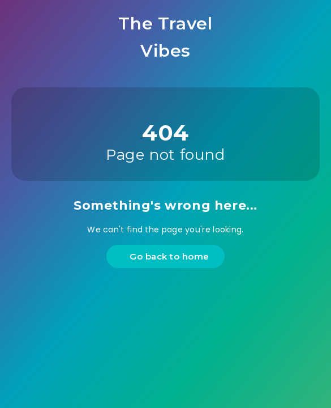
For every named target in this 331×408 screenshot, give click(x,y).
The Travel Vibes (165, 37)
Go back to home (166, 256)
